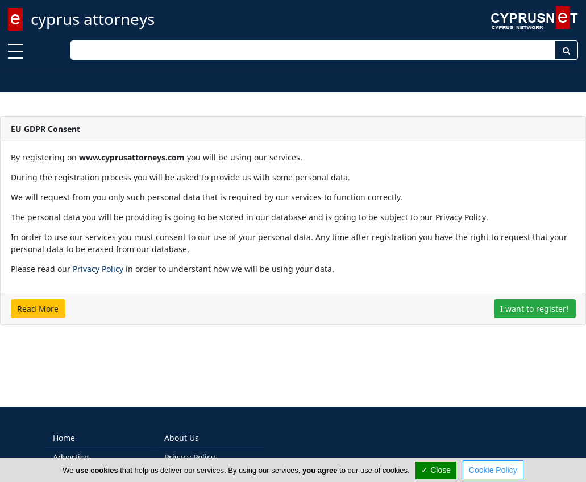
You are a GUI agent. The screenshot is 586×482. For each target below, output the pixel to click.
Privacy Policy (98, 268)
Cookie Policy (493, 470)
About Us (181, 426)
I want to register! (534, 308)
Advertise (71, 445)
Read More (38, 308)
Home (64, 426)
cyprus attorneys (93, 19)
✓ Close (436, 470)
